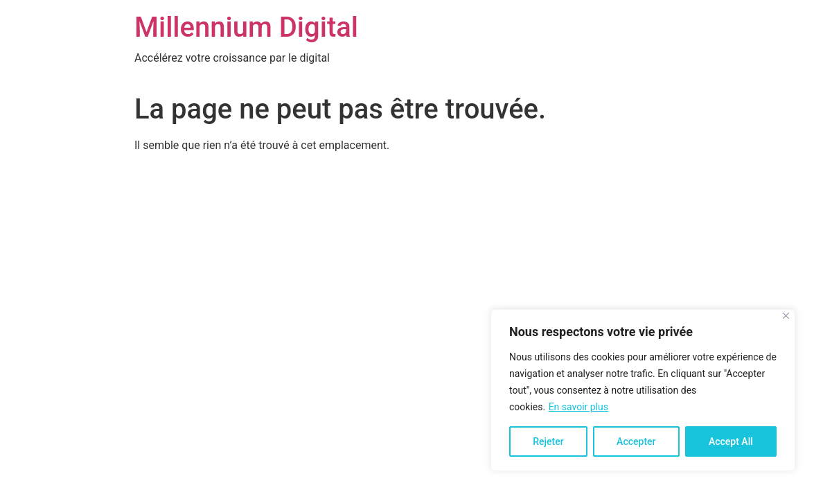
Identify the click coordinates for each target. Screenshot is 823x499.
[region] (642, 390)
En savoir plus (578, 406)
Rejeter (548, 441)
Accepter (636, 441)
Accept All (731, 441)
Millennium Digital (246, 27)
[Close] (786, 316)
